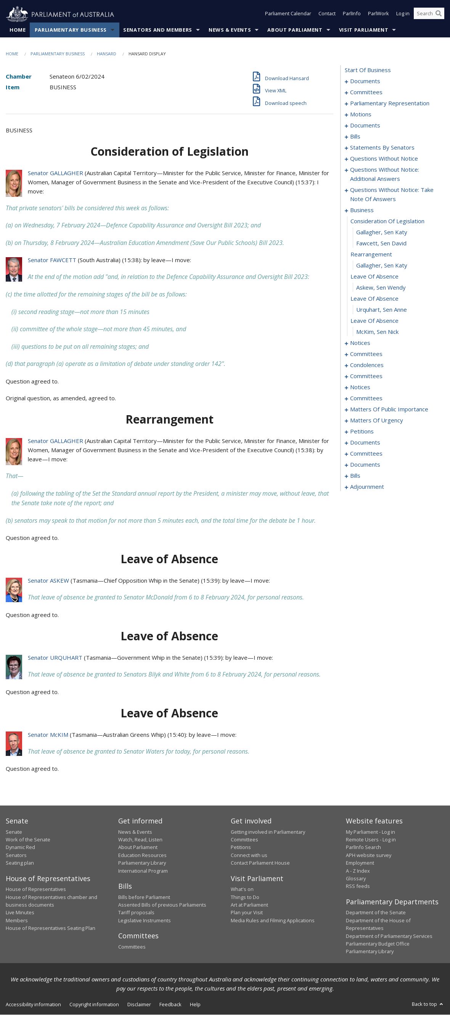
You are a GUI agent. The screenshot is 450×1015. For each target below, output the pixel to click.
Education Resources (142, 855)
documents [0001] (365, 81)
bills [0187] (355, 476)
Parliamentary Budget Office (378, 944)
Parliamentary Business (71, 30)
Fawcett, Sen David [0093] (381, 243)
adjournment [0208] (367, 487)
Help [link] (195, 1004)
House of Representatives (36, 889)
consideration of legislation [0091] (387, 221)
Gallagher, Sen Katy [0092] (381, 232)
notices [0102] (360, 343)
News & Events (230, 30)
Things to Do (245, 897)
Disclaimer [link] (139, 1004)
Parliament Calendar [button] (288, 14)
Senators (16, 855)
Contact (327, 14)
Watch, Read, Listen (140, 839)
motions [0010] (360, 114)
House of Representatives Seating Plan (50, 928)
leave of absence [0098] (374, 299)
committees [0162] (366, 454)
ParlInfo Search (363, 847)
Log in (403, 14)
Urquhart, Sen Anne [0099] (381, 310)
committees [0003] (366, 92)
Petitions (241, 847)
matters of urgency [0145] (376, 420)
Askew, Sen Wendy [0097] (381, 288)
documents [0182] (365, 465)
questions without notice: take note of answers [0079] (392, 194)
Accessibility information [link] (33, 1004)
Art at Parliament (249, 905)
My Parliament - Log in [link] (370, 831)
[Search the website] (429, 14)
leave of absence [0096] (374, 276)
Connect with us (249, 855)
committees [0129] (366, 398)
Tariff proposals (136, 912)
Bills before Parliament (144, 897)
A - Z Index (358, 870)
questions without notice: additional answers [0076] (384, 174)
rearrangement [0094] (371, 254)
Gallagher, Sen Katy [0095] (381, 265)
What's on (242, 889)
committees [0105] (366, 354)
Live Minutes (20, 912)
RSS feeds (358, 886)
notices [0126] (360, 387)
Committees (132, 946)
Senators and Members (157, 30)
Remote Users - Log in (371, 839)
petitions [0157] (362, 431)
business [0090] (362, 210)
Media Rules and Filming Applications (273, 920)
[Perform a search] (438, 14)
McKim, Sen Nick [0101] (377, 332)
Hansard (106, 54)
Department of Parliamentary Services (389, 936)
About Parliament (294, 30)
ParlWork (378, 14)
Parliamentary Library (142, 863)
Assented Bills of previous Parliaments (162, 905)
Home (18, 30)
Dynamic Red (20, 847)
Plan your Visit (247, 912)
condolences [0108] (367, 365)
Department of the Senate (376, 912)
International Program (143, 870)
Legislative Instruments (144, 920)
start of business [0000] (368, 70)
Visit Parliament (363, 30)
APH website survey (368, 855)
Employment (360, 863)
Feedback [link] (170, 1004)
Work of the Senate (28, 839)
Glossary (356, 878)
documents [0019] (365, 125)
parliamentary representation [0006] (389, 103)
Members (17, 920)
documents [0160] (365, 442)
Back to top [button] (428, 1003)
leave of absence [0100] (374, 321)
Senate (14, 831)
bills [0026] (355, 136)
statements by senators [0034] (382, 147)
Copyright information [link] (94, 1004)
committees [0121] (366, 376)
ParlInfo (352, 14)
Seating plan (20, 863)
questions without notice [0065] (384, 159)
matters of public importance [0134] (389, 409)
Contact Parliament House (260, 863)
